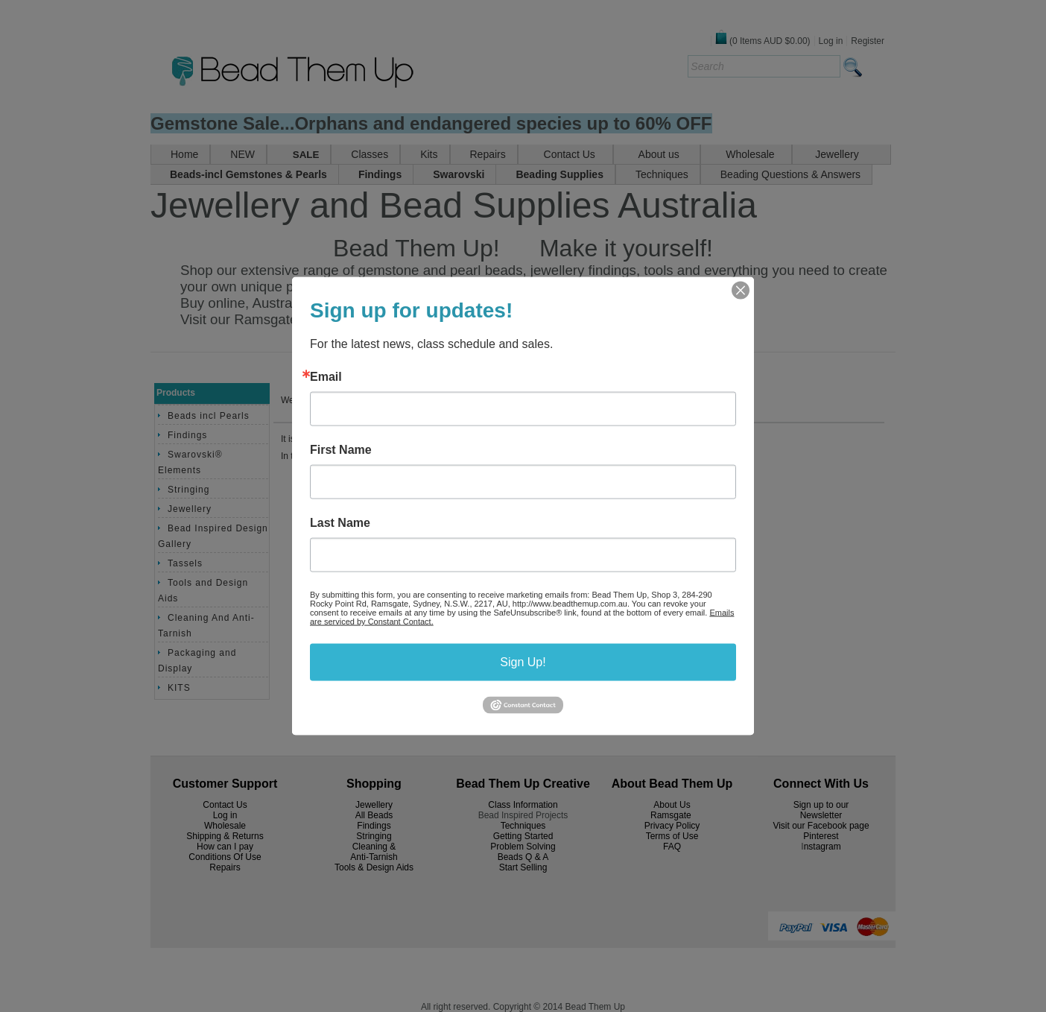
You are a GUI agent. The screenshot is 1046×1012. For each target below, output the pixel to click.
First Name (341, 450)
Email (326, 377)
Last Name (340, 523)
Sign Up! (522, 662)
